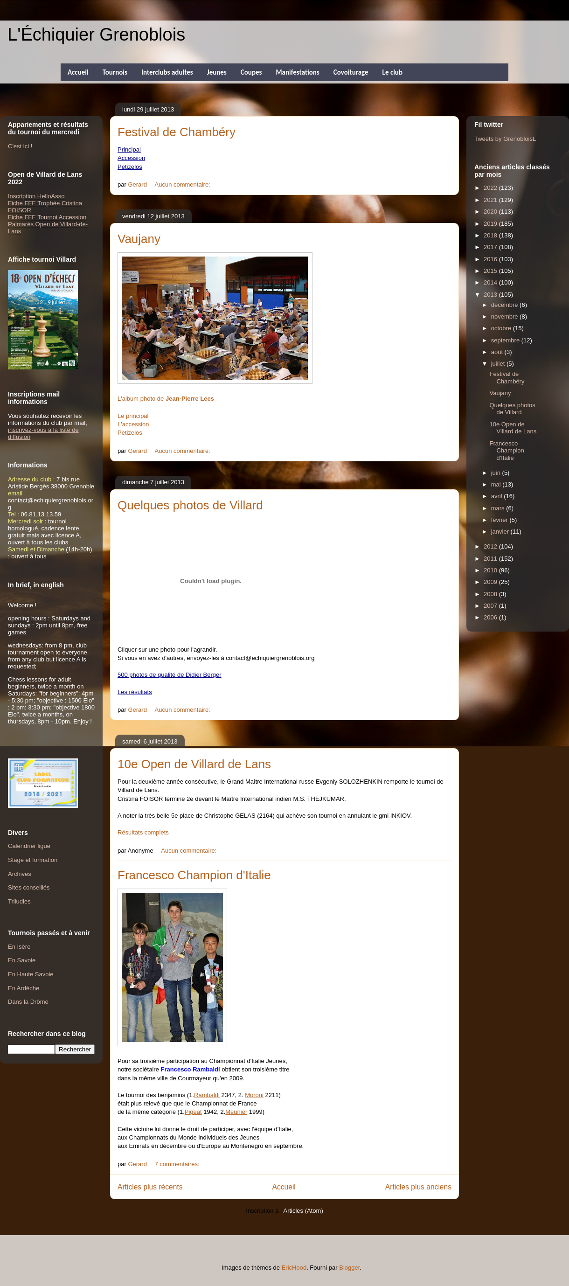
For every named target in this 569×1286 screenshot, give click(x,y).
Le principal (133, 415)
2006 (491, 617)
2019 (491, 223)
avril (497, 496)
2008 (491, 594)
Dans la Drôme (28, 1001)
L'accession (133, 424)
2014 (491, 282)
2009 (491, 581)
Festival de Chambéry (177, 132)
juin (496, 472)
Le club (392, 72)
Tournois (115, 72)
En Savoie (21, 960)
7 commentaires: (178, 1164)
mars (499, 508)
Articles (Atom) (303, 1210)
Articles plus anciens (418, 1187)
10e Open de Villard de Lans (194, 764)
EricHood (294, 1267)
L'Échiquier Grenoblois (96, 34)
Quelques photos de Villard (190, 505)
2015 (491, 270)
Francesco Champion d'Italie (194, 875)
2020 (491, 211)
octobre (502, 328)
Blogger (349, 1267)
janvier (501, 531)
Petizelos (130, 432)
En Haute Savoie (31, 974)
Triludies (19, 901)
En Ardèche (23, 988)
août (498, 351)
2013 (491, 294)
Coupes (251, 72)
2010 (491, 570)
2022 (491, 187)
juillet (499, 363)
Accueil (78, 72)
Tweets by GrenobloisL (505, 138)
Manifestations (297, 72)
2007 (491, 605)
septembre (506, 340)
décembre (505, 304)
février (500, 519)
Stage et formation (32, 859)
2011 (491, 558)
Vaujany (139, 239)
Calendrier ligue (29, 845)
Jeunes (217, 72)
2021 (491, 199)
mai (497, 484)
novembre (505, 316)
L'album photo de (166, 398)
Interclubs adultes (167, 72)
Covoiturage (350, 72)
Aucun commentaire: (183, 184)
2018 (491, 235)
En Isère (19, 946)
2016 (491, 259)
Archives (19, 873)
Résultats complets (143, 832)
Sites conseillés (29, 887)
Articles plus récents (150, 1187)
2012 (491, 546)
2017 (491, 246)
